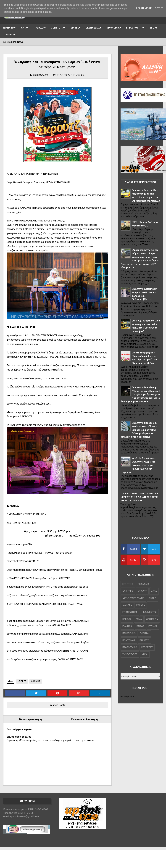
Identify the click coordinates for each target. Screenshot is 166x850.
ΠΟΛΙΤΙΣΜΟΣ (128, 640)
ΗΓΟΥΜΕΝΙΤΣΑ (149, 612)
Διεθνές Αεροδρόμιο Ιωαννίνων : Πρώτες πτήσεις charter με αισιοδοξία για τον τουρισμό (138, 465)
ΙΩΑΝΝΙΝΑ (8, 27)
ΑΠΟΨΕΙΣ (142, 591)
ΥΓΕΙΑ (153, 27)
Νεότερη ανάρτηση (30, 719)
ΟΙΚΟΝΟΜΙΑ (113, 27)
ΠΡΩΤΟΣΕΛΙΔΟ (129, 647)
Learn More (144, 8)
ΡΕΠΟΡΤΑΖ (147, 647)
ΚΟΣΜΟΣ (152, 626)
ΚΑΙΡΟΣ (10, 34)
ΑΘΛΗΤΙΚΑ (127, 591)
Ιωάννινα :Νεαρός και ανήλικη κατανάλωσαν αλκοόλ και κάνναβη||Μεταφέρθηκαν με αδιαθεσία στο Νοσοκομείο (139, 429)
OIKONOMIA (144, 584)
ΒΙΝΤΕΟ (75, 27)
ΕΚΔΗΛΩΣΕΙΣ (93, 27)
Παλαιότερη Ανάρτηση (84, 719)
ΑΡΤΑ (24, 27)
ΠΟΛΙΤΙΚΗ (144, 633)
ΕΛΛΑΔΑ (140, 605)
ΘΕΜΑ (139, 619)
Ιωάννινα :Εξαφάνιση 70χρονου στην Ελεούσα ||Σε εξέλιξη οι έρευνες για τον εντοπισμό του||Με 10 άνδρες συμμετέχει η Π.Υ (140, 394)
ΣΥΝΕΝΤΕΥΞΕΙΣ (129, 654)
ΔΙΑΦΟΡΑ (127, 605)
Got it (159, 8)
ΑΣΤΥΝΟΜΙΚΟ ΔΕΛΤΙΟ (133, 598)
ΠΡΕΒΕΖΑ (39, 27)
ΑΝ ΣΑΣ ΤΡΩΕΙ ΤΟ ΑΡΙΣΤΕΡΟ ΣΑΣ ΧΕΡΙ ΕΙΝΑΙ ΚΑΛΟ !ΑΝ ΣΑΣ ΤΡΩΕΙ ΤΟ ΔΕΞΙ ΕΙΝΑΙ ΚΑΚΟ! (139, 497)
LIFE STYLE (127, 584)
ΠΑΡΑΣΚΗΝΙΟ (129, 633)
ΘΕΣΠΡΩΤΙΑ (57, 27)
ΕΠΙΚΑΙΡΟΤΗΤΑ (134, 27)
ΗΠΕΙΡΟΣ (22, 681)
